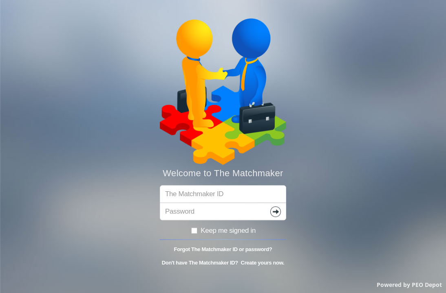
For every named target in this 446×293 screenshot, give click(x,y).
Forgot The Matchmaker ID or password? (223, 250)
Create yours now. (263, 263)
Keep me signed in (223, 230)
